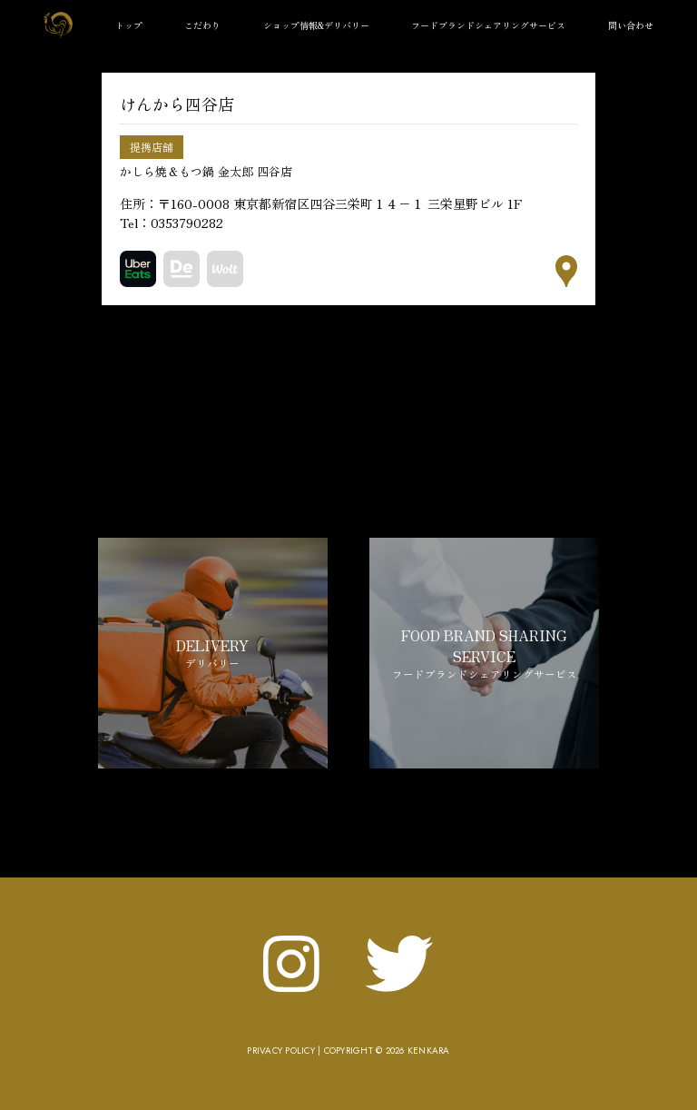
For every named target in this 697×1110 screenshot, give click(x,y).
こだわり (202, 25)
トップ (128, 25)
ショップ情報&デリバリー (316, 25)
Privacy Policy (281, 1050)
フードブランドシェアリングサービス (488, 25)
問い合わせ (630, 25)
